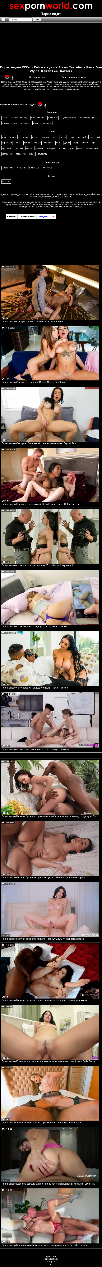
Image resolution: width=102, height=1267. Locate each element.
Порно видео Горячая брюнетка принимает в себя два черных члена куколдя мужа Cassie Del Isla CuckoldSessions (50, 816)
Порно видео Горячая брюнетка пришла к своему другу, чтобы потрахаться (42, 939)
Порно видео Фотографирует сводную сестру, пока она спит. (34, 626)
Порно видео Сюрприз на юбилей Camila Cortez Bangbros (33, 382)
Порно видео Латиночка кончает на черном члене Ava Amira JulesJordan (41, 1122)
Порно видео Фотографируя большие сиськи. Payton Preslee (34, 687)
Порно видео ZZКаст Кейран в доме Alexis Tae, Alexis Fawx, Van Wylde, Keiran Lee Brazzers (51, 69)
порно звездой (75, 207)
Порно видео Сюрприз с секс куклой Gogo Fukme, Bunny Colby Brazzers (40, 504)
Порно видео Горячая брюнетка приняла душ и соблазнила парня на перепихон (45, 877)
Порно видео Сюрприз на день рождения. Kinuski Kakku (32, 321)
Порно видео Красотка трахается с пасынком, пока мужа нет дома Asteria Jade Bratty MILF (50, 1061)
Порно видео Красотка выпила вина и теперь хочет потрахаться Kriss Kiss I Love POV (48, 1184)
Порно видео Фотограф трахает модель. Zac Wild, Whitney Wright (37, 565)
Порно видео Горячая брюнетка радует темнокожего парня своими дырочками (44, 1000)
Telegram (51, 1261)
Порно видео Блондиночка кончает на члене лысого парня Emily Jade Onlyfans (44, 1245)
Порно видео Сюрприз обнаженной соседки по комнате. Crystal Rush (39, 443)
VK (51, 1264)
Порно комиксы (51, 1259)
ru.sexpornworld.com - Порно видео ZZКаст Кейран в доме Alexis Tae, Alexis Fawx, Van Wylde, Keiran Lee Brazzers (65, 195)
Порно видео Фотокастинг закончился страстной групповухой (35, 749)
